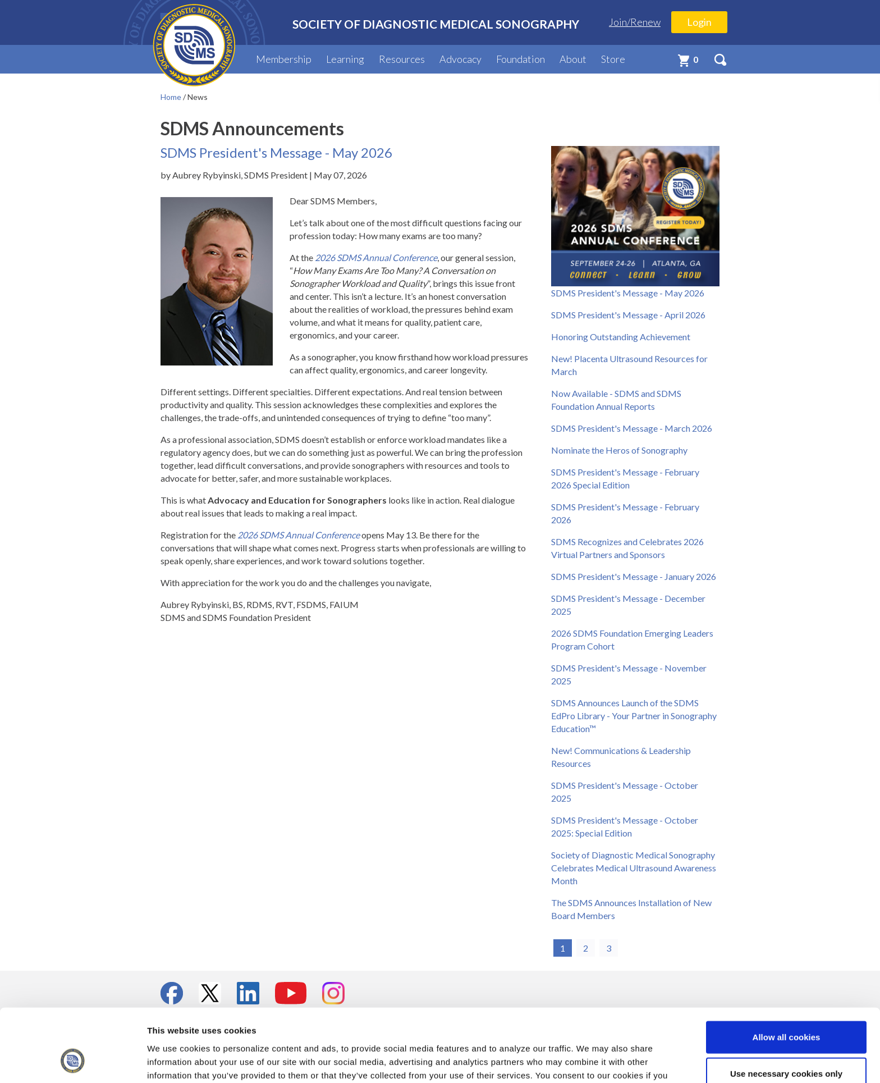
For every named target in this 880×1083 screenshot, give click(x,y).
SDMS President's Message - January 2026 (633, 576)
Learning (345, 59)
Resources (402, 59)
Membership (283, 59)
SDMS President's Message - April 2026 (628, 314)
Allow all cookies (787, 972)
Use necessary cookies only (786, 1010)
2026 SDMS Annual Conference (298, 534)
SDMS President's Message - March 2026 (631, 428)
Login (699, 22)
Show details (589, 1061)
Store (613, 59)
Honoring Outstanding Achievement (620, 336)
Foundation (520, 59)
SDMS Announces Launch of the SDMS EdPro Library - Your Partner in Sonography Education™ (634, 715)
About (573, 59)
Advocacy (460, 59)
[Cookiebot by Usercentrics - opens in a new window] (73, 1061)
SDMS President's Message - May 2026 (627, 292)
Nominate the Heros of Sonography (619, 450)
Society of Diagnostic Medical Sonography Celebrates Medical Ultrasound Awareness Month (633, 867)
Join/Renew (635, 22)
